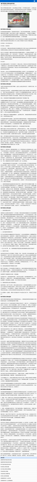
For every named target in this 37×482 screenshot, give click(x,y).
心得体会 (15, 7)
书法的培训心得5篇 (4, 471)
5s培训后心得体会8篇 (5, 466)
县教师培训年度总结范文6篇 (6, 459)
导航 (36, 1)
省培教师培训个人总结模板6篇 (6, 480)
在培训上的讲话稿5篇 (5, 475)
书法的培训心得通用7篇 (5, 473)
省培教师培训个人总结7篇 (6, 478)
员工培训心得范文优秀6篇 (6, 469)
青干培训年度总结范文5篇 (6, 464)
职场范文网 (5, 5)
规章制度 (24, 92)
